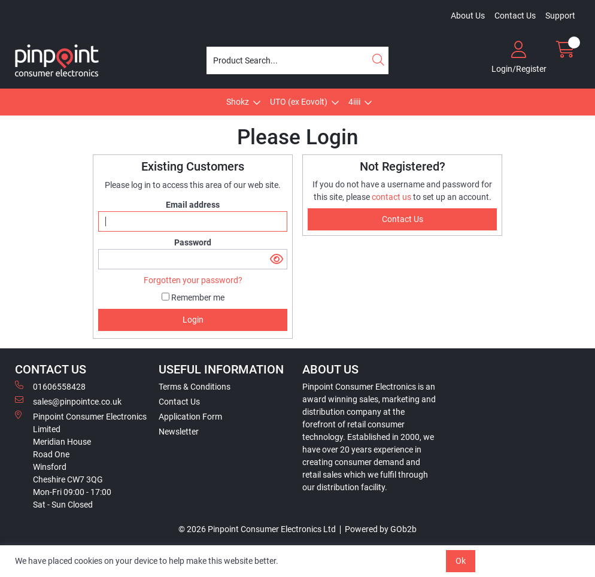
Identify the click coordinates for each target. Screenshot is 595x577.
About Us (468, 15)
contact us (392, 197)
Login (193, 319)
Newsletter (179, 431)
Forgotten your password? (193, 280)
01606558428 (50, 386)
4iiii (354, 102)
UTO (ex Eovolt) (298, 102)
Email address (193, 204)
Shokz (237, 102)
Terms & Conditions (194, 386)
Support (560, 15)
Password (192, 242)
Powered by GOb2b (381, 529)
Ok (461, 561)
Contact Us (515, 15)
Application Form (190, 416)
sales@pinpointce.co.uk (68, 401)
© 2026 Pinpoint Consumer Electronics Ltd (257, 529)
